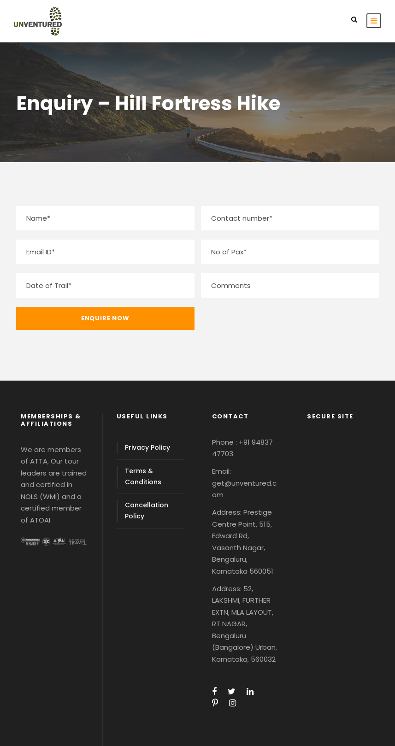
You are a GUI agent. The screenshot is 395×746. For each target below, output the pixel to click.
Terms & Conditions (143, 476)
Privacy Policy (147, 447)
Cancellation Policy (146, 510)
